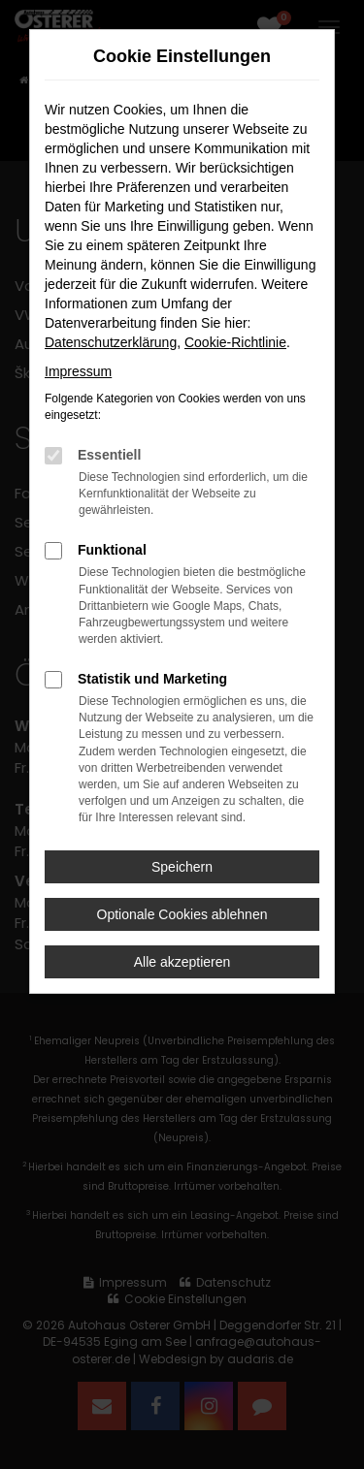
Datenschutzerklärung (111, 342)
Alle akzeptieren (182, 962)
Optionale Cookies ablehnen (182, 914)
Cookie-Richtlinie (235, 342)
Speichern (182, 867)
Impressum (78, 371)
